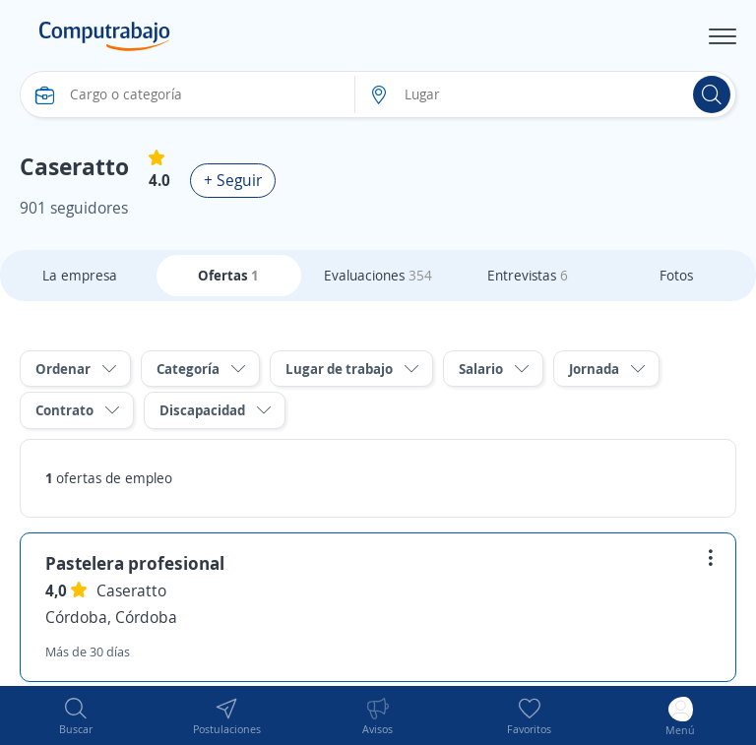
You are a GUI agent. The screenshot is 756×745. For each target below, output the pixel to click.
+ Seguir (233, 180)
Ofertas (228, 275)
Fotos (676, 275)
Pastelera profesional (134, 563)
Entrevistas (527, 275)
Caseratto (131, 590)
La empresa (79, 275)
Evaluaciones (378, 275)
